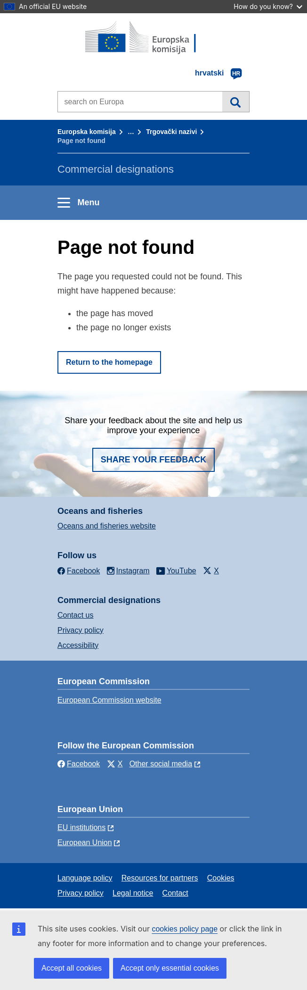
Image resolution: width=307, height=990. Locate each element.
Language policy (85, 878)
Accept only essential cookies (170, 968)
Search (235, 101)
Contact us (75, 615)
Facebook (78, 764)
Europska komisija (86, 131)
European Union (84, 843)
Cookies (220, 878)
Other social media (160, 764)
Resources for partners (159, 878)
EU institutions (81, 827)
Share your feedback (154, 459)
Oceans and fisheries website (106, 526)
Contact (175, 893)
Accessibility (77, 645)
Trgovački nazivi (171, 131)
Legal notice (133, 893)
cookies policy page (185, 929)
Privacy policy (80, 630)
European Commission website (109, 700)
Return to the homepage (109, 362)
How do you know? (268, 6)
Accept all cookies (71, 968)
